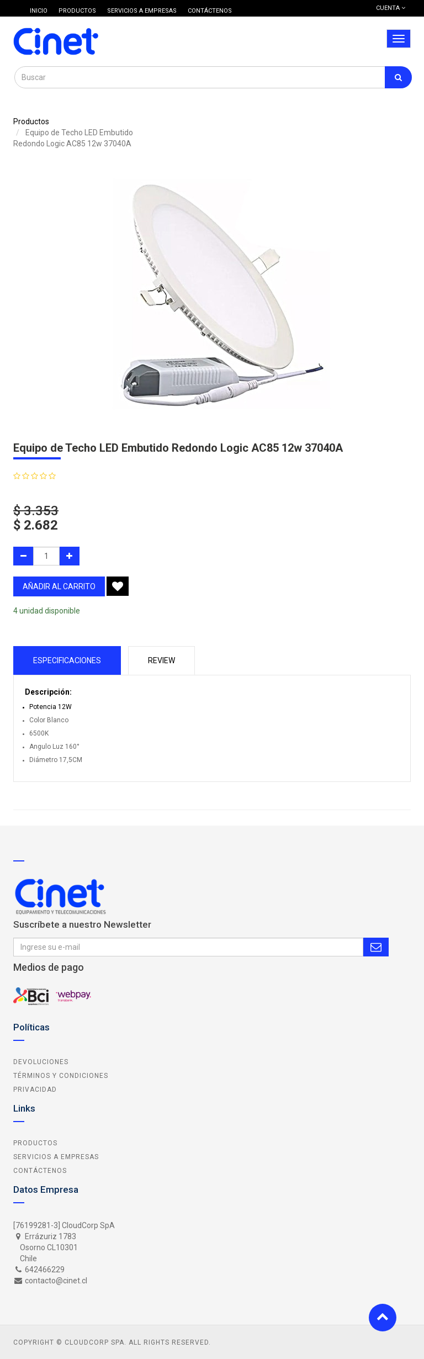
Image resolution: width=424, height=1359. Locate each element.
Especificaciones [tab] (67, 660)
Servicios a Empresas (56, 1157)
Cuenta (390, 8)
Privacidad (35, 1089)
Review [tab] (161, 660)
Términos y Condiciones (60, 1076)
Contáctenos (40, 1171)
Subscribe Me (375, 947)
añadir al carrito (59, 586)
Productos (31, 121)
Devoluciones (40, 1062)
